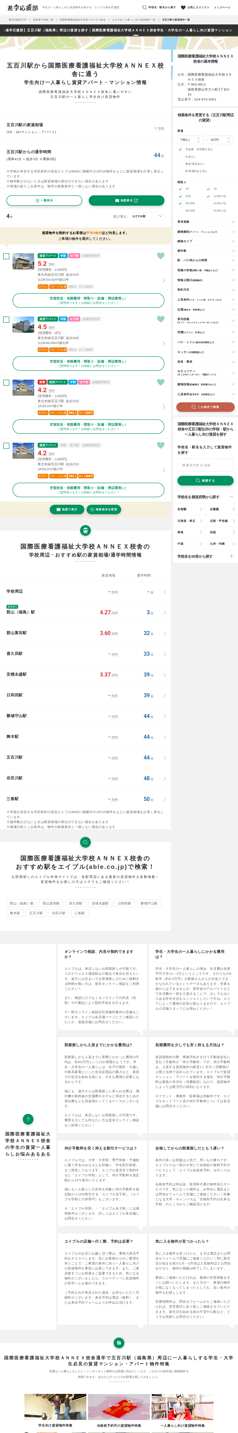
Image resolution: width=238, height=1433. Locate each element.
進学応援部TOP (18, 19)
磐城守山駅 (149, 903)
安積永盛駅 (100, 903)
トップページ (222, 7)
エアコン (43, 286)
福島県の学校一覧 (43, 19)
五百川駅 (36, 913)
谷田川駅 (59, 913)
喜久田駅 (76, 903)
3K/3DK (190, 210)
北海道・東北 (186, 520)
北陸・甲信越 (219, 520)
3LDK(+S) (220, 210)
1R (187, 188)
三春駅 (80, 913)
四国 (213, 532)
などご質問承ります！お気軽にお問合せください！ (88, 300)
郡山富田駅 (51, 903)
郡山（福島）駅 (22, 903)
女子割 (74, 255)
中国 (180, 543)
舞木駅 (15, 913)
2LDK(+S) (220, 203)
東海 (180, 532)
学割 (63, 255)
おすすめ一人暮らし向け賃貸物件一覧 (134, 19)
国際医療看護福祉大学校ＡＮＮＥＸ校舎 (83, 19)
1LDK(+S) (220, 196)
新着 (42, 382)
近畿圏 (214, 509)
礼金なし (190, 156)
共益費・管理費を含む (199, 149)
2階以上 (72, 286)
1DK (188, 196)
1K (215, 188)
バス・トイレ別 (58, 286)
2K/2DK (190, 203)
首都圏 (181, 509)
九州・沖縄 (217, 543)
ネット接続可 (86, 286)
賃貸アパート (47, 255)
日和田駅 (125, 903)
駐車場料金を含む (196, 171)
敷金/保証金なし (195, 163)
